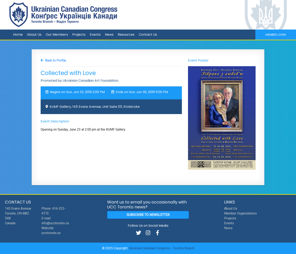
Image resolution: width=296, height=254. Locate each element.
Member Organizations (240, 213)
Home (18, 34)
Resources (126, 34)
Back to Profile (55, 60)
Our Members (57, 34)
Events (95, 34)
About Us (34, 34)
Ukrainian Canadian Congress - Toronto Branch (161, 248)
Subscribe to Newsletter (148, 215)
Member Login (276, 35)
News (109, 34)
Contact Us (148, 34)
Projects (79, 34)
